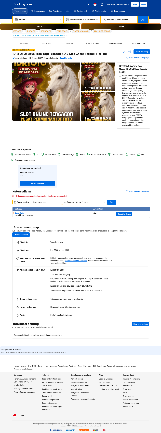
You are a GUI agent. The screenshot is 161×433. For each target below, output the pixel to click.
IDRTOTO (17, 31)
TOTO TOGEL (62, 31)
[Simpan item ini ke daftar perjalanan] (123, 52)
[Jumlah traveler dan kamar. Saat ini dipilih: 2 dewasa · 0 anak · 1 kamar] (119, 20)
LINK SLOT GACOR (102, 31)
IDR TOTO (31, 31)
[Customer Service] (102, 4)
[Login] (143, 4)
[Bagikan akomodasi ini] (130, 52)
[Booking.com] (23, 4)
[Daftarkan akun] (135, 4)
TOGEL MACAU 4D (81, 31)
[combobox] (38, 19)
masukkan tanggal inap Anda (76, 261)
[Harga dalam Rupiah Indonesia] (88, 4)
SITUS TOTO (46, 31)
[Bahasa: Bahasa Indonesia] (95, 4)
